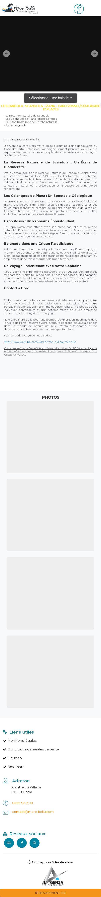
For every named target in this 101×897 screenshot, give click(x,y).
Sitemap (12, 758)
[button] (5, 53)
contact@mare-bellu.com (33, 812)
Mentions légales (20, 740)
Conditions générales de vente (31, 749)
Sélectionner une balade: (49, 98)
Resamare (13, 767)
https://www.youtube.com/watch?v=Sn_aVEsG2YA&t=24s (40, 341)
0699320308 (22, 803)
